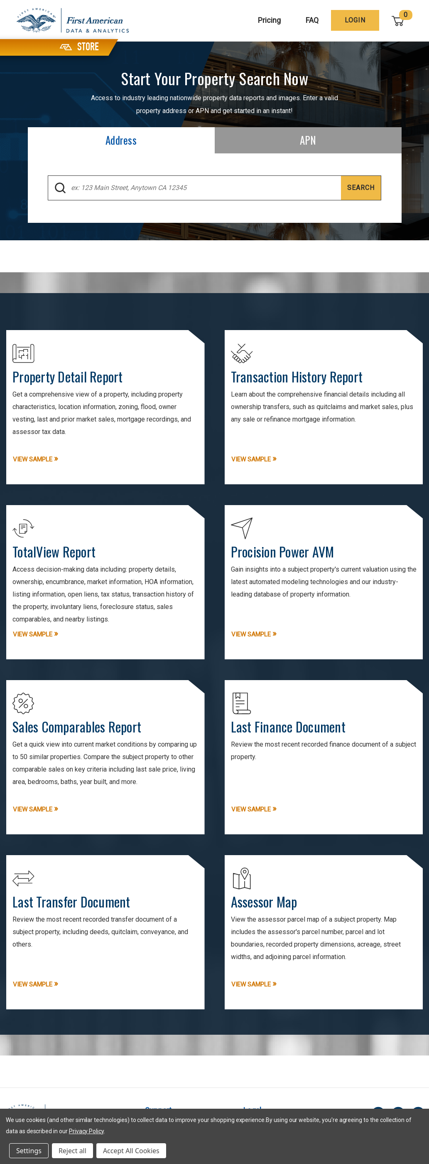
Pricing (269, 20)
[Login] (355, 20)
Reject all (72, 1150)
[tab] (121, 140)
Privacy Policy (86, 1131)
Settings (29, 1150)
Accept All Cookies (131, 1150)
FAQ (312, 20)
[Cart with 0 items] (398, 20)
